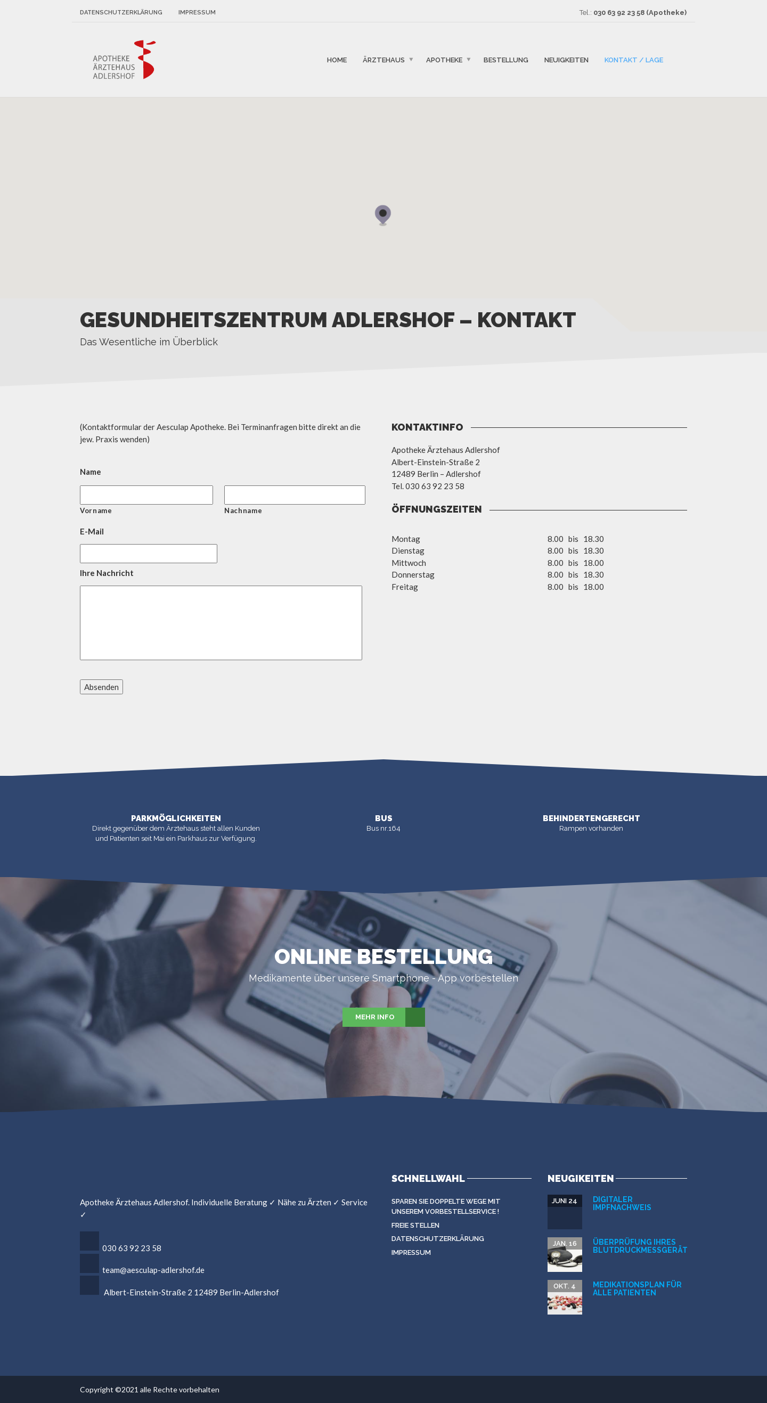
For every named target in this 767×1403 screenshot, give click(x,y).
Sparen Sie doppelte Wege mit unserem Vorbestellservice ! (446, 1206)
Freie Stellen (415, 1225)
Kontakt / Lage (634, 59)
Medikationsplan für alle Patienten (637, 1288)
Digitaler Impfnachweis (622, 1203)
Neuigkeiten (566, 59)
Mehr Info (390, 1017)
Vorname (96, 510)
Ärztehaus (384, 59)
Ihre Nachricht (107, 573)
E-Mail (92, 531)
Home (337, 59)
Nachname (243, 510)
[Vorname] (146, 495)
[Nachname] (294, 495)
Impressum (197, 12)
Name (90, 471)
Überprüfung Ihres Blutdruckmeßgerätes (645, 1246)
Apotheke (444, 59)
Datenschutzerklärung (121, 12)
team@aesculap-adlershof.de (153, 1270)
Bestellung (506, 59)
